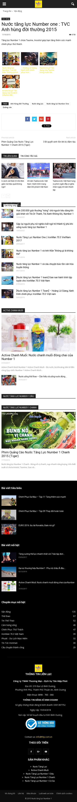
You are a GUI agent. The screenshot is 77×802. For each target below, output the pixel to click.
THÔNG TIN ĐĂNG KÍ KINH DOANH (40, 699)
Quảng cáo (7, 107)
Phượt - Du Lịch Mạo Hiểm (14, 638)
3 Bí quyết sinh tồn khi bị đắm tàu (59, 141)
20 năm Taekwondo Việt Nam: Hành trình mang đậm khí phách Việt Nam (37, 184)
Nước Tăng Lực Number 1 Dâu (40, 774)
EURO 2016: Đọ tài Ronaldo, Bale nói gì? (37, 525)
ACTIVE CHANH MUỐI (13, 310)
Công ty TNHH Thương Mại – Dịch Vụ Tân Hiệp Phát (40, 681)
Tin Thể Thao (7, 620)
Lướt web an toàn (46, 793)
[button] (73, 4)
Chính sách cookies (64, 793)
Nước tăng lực (37, 104)
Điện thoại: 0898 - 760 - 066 (40, 694)
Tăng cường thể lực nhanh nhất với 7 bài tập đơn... (42, 554)
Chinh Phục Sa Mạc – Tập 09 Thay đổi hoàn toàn (41, 511)
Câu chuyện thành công (12, 647)
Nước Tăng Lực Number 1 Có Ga (40, 781)
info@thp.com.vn (44, 736)
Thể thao (5, 616)
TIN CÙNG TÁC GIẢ (28, 156)
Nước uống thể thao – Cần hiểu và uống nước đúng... (43, 376)
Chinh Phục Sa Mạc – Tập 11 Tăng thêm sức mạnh (42, 497)
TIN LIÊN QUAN (10, 156)
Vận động (5, 19)
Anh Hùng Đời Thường (20, 104)
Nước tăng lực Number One (58, 104)
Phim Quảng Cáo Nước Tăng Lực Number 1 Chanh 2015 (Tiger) (17, 143)
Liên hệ (21, 793)
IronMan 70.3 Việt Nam (12, 634)
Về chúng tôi (10, 793)
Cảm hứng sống (10, 206)
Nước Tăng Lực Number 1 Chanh (40, 777)
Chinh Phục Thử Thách (12, 629)
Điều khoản (31, 793)
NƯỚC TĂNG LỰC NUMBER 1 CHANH (20, 407)
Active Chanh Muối (40, 770)
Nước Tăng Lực (40, 766)
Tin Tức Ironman (9, 642)
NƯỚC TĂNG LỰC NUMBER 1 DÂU (18, 396)
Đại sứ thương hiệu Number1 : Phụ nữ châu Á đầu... (42, 568)
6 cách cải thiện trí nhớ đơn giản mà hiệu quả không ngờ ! (12, 184)
